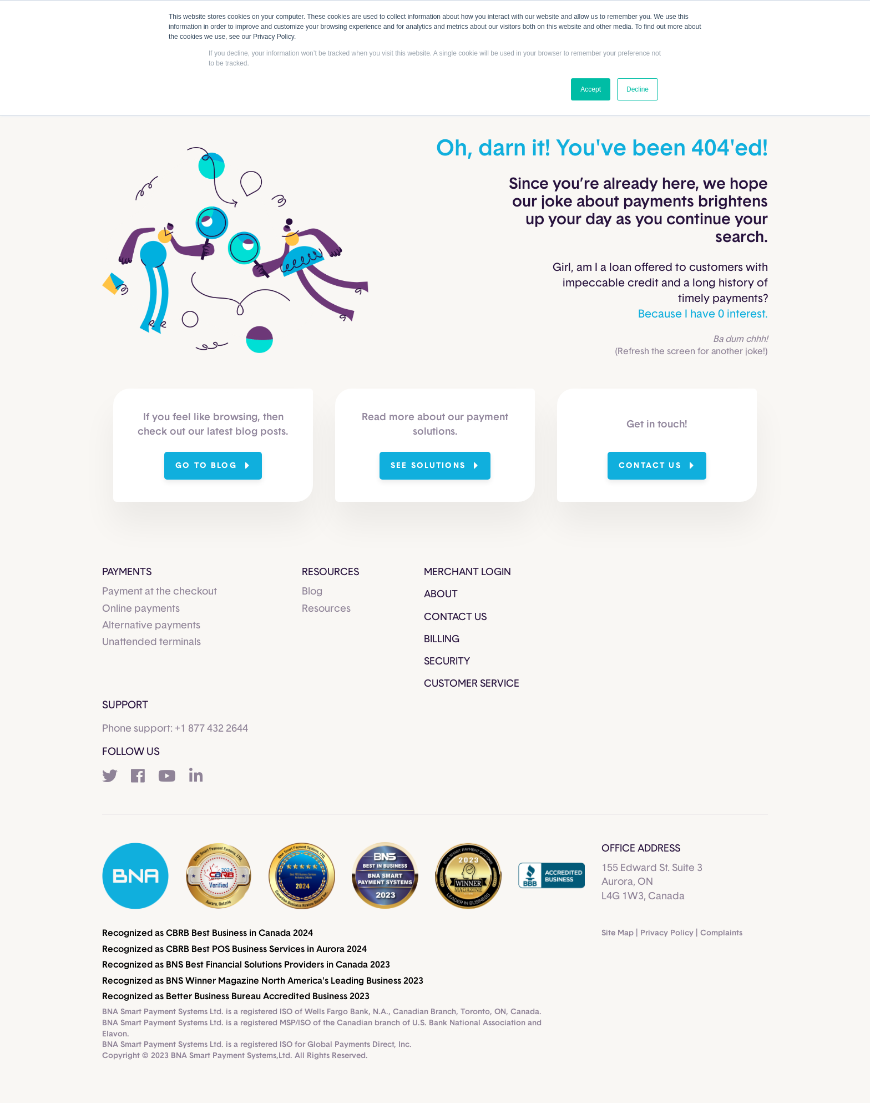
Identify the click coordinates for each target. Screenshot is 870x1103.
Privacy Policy (667, 933)
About (441, 595)
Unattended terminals (151, 642)
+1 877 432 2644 (211, 729)
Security (447, 662)
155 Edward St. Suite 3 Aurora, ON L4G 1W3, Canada (651, 882)
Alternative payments (151, 626)
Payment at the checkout (159, 592)
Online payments (141, 609)
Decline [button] (637, 89)
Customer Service (471, 684)
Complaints (721, 933)
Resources (326, 609)
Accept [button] (590, 89)
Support (125, 705)
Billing (441, 639)
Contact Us (455, 617)
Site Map (617, 933)
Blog (312, 592)
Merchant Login (467, 572)
